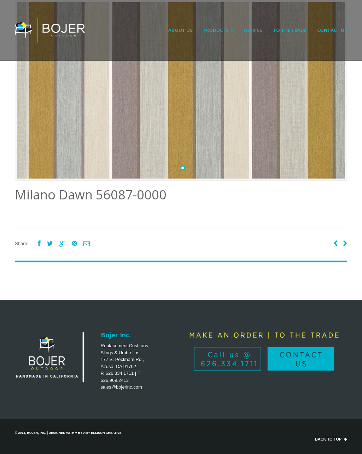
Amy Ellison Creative (102, 433)
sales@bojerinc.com (121, 387)
